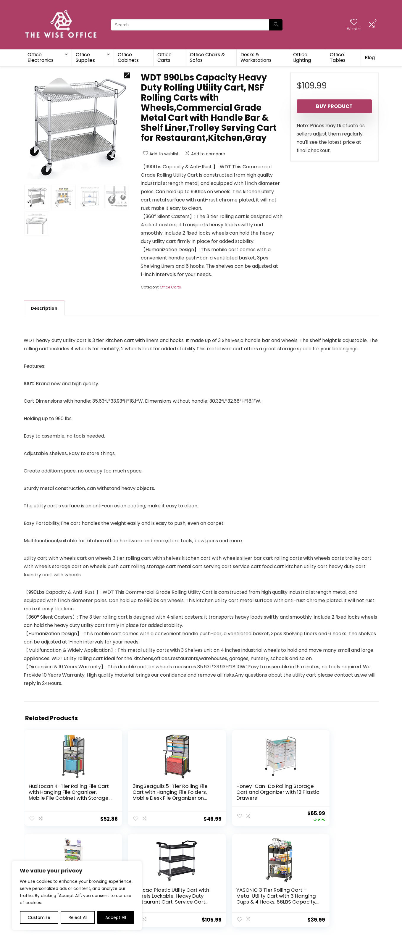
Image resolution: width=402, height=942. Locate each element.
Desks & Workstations (256, 57)
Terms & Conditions (223, 886)
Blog (370, 57)
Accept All (115, 917)
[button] (127, 75)
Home (152, 878)
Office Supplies (85, 57)
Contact (154, 895)
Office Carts (164, 57)
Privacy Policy (217, 878)
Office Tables (338, 57)
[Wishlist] (353, 22)
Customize (39, 917)
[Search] (275, 24)
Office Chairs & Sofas (207, 57)
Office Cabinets (128, 57)
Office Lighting (302, 57)
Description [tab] (44, 308)
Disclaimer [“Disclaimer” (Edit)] (214, 895)
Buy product (334, 106)
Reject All (78, 917)
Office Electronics (41, 57)
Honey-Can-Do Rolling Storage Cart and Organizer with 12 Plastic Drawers (168, 798)
